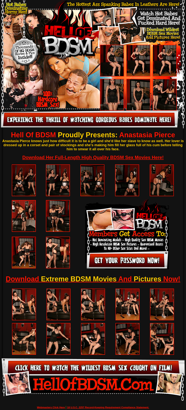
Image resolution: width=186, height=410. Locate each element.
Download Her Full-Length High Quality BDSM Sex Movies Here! (93, 157)
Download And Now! (93, 279)
